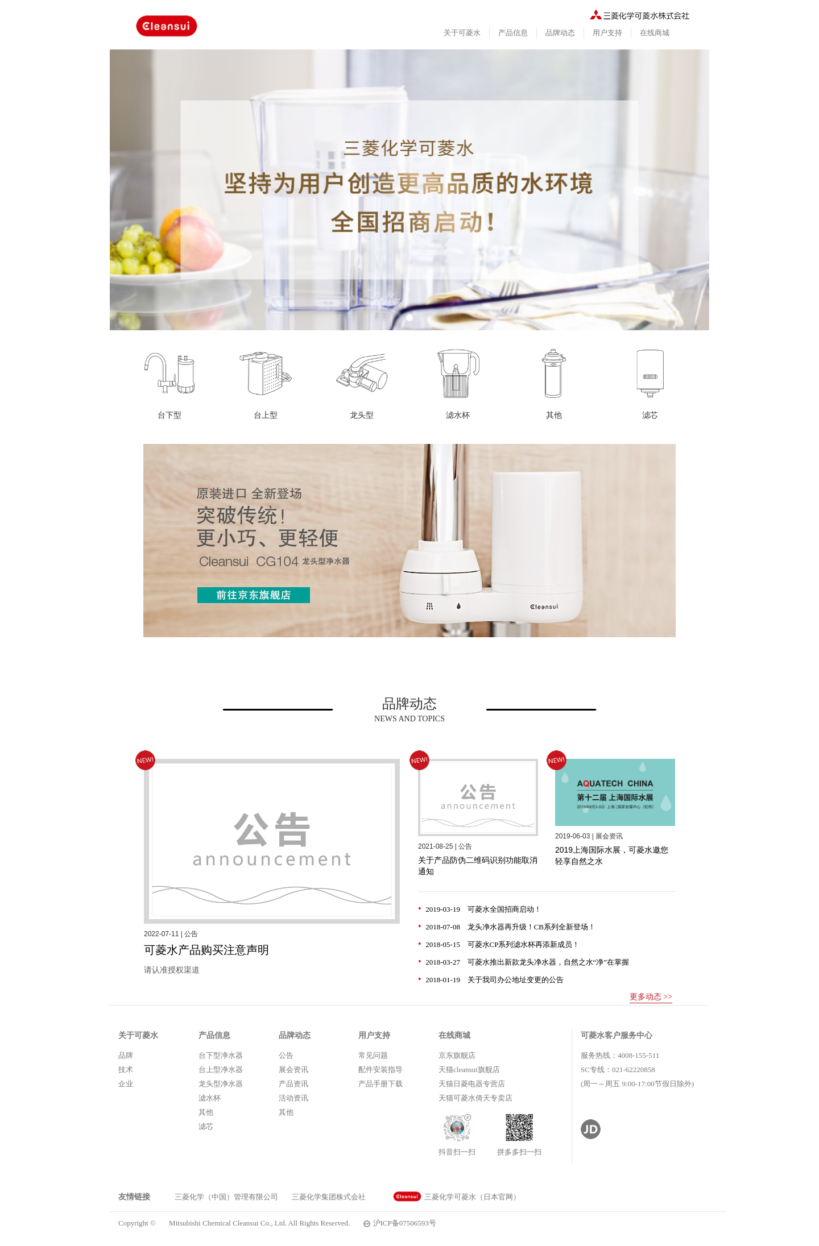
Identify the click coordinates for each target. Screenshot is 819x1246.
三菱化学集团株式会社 (329, 1197)
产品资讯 (293, 1083)
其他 (205, 1112)
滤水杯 (209, 1098)
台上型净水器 (220, 1069)
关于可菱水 (462, 32)
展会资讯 (293, 1069)
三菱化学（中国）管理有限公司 (226, 1197)
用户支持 (607, 32)
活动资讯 (293, 1098)
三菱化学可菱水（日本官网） (456, 1197)
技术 (125, 1069)
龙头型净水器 (220, 1083)
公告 (286, 1055)
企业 (125, 1083)
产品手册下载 (380, 1083)
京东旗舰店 (457, 1055)
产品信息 (513, 32)
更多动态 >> (651, 996)
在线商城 (654, 32)
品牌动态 (560, 32)
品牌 (125, 1055)
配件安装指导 (380, 1069)
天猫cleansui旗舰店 (469, 1069)
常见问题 (373, 1055)
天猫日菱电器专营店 (472, 1083)
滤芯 (205, 1126)
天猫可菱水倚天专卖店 (475, 1098)
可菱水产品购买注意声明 (206, 950)
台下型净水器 (220, 1055)
